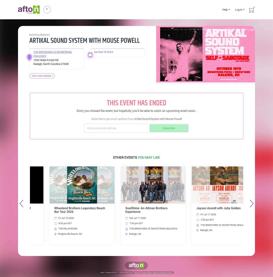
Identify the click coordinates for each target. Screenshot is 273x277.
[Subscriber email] (117, 128)
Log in (238, 9)
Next (252, 203)
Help (225, 9)
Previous (21, 203)
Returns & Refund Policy (162, 273)
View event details (42, 75)
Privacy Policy (146, 273)
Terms (136, 273)
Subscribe (169, 128)
